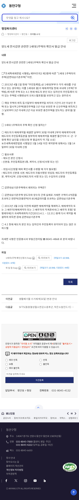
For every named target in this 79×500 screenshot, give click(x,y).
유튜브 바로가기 (35, 480)
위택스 (62, 417)
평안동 (24, 34)
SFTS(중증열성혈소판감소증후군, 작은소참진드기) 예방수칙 (47, 307)
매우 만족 (11, 359)
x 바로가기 (15, 480)
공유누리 (7, 417)
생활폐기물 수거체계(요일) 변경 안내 (38, 299)
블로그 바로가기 (44, 480)
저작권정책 (11, 473)
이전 (68, 413)
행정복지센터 (13, 34)
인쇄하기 (75, 29)
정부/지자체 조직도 (22, 417)
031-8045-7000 (24, 441)
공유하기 (67, 29)
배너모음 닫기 (39, 407)
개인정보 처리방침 (14, 469)
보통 (9, 363)
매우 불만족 (12, 367)
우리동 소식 (35, 34)
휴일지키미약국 (40, 417)
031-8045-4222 (24, 444)
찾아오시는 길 (12, 461)
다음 (75, 413)
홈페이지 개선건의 (14, 465)
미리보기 (44, 258)
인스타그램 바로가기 (25, 480)
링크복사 (71, 29)
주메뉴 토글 (74, 6)
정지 (72, 413)
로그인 (72, 40)
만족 (43, 359)
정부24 (53, 417)
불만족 (44, 363)
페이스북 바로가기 (6, 480)
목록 (70, 282)
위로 (74, 492)
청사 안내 (10, 458)
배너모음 (32, 413)
